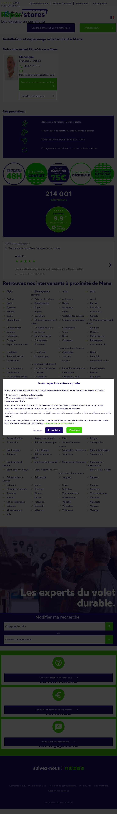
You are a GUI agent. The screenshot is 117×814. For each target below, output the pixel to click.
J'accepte (74, 430)
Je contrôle (54, 430)
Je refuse (37, 430)
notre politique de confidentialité (59, 423)
